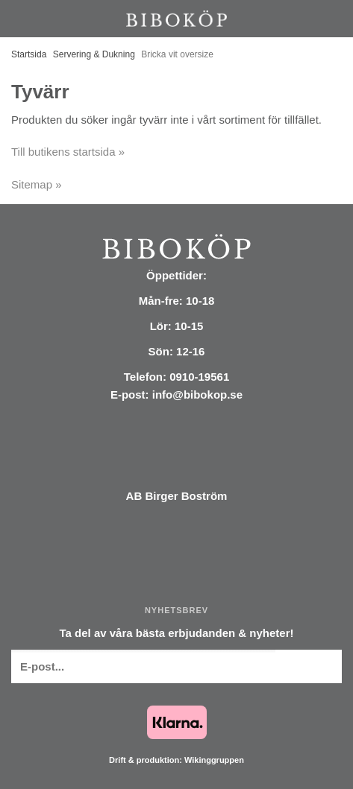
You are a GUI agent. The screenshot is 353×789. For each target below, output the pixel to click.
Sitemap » (36, 184)
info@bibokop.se (197, 394)
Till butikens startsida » (68, 151)
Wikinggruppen (214, 759)
